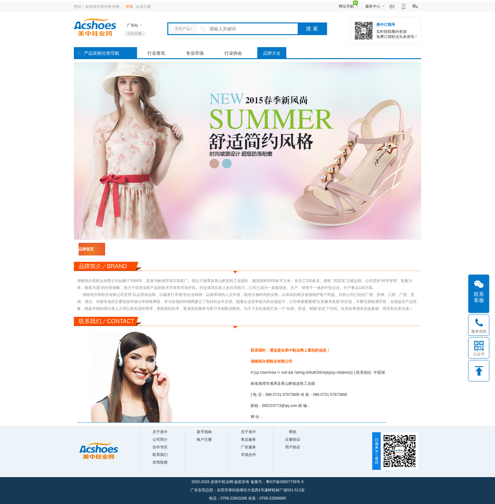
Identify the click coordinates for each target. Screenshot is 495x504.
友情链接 (160, 462)
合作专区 (160, 447)
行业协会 (233, 53)
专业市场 (195, 53)
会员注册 (143, 6)
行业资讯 (156, 53)
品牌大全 (272, 53)
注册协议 (292, 439)
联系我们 (160, 454)
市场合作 (248, 454)
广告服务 (248, 447)
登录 (129, 6)
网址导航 (346, 6)
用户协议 (292, 447)
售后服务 (248, 439)
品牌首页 (86, 249)
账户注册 (204, 439)
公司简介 (160, 439)
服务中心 (372, 6)
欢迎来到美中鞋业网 (102, 6)
